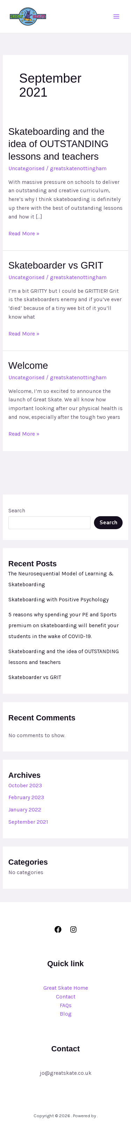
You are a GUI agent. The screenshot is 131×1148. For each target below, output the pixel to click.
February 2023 (26, 797)
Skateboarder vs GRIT (55, 265)
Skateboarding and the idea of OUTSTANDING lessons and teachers (58, 144)
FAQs (66, 1005)
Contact (65, 997)
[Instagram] (73, 929)
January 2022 (24, 810)
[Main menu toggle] (116, 16)
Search (16, 510)
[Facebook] (57, 929)
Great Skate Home (65, 988)
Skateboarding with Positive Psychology (58, 599)
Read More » (23, 233)
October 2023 (25, 785)
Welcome (28, 365)
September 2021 (28, 822)
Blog (66, 1014)
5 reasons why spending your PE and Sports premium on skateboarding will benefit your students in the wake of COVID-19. (63, 625)
